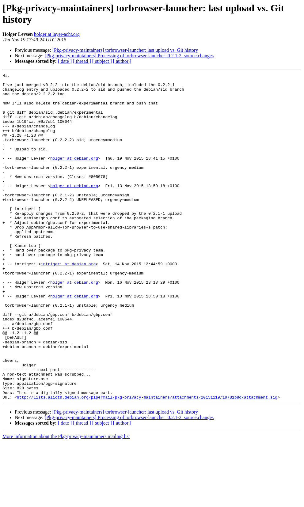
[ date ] (65, 61)
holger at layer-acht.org (57, 34)
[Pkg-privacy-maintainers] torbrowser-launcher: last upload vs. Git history (125, 50)
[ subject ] (102, 61)
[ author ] (122, 61)
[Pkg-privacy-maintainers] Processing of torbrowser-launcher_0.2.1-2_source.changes (129, 55)
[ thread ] (82, 61)
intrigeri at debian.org (68, 302)
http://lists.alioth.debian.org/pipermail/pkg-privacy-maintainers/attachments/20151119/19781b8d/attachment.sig (147, 462)
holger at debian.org (74, 175)
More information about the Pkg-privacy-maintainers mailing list (66, 501)
